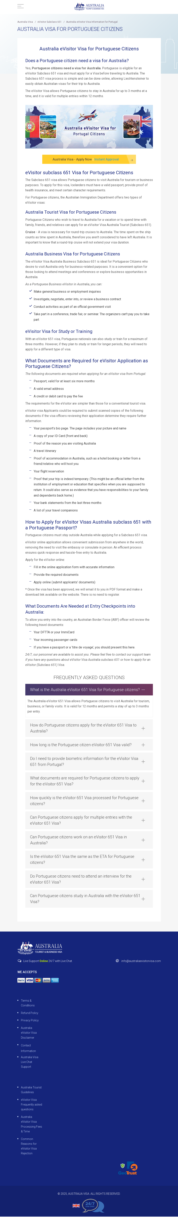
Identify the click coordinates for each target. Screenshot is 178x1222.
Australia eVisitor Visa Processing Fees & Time (31, 1129)
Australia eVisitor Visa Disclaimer (29, 1038)
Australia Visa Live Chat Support (29, 1067)
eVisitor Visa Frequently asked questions (31, 1110)
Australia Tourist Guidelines (31, 1095)
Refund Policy (29, 1018)
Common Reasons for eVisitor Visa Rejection (29, 1151)
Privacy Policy (30, 1025)
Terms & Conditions (28, 1008)
